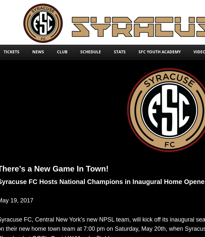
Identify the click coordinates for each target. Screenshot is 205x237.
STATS (120, 52)
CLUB (62, 52)
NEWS (38, 52)
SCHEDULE (90, 52)
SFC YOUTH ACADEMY (160, 52)
